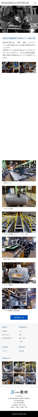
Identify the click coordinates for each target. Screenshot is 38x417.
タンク (21, 331)
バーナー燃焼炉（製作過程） (12, 310)
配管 (20, 334)
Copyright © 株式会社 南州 (19, 414)
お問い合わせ (5, 334)
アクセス (4, 351)
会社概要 (4, 331)
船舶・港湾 (22, 338)
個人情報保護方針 (7, 338)
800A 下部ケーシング (10, 259)
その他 (21, 341)
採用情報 (21, 351)
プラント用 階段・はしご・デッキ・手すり (16, 234)
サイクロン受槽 (8, 208)
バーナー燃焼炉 (8, 285)
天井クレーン (7, 183)
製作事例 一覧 (19, 317)
